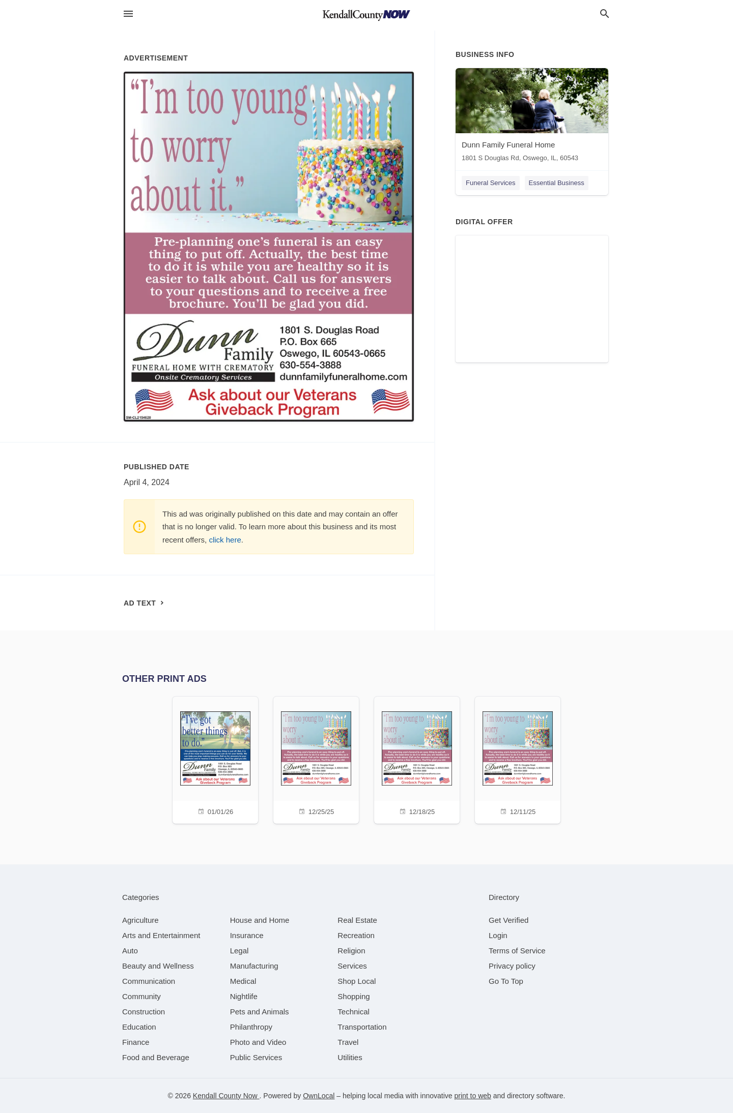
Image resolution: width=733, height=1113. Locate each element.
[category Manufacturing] (254, 965)
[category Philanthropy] (251, 1026)
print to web (473, 1096)
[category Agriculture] (140, 920)
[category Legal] (239, 950)
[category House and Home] (260, 920)
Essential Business (556, 183)
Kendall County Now (226, 1096)
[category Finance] (135, 1042)
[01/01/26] (215, 759)
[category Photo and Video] (258, 1042)
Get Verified (508, 920)
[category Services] (352, 965)
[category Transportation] (361, 1026)
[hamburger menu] (128, 14)
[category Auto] (130, 950)
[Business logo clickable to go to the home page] (366, 15)
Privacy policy (512, 965)
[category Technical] (353, 1011)
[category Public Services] (256, 1057)
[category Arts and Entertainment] (161, 935)
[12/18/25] (417, 759)
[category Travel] (347, 1042)
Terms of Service (517, 950)
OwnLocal (318, 1096)
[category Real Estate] (357, 920)
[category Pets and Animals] (259, 1011)
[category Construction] (143, 1011)
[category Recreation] (356, 935)
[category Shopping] (353, 996)
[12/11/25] (517, 759)
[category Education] (139, 1026)
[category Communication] (148, 981)
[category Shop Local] (356, 981)
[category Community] (141, 996)
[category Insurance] (247, 935)
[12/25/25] (316, 759)
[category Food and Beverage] (155, 1057)
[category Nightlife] (244, 996)
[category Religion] (351, 950)
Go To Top (506, 981)
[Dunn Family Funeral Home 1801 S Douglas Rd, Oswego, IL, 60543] (532, 117)
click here (225, 539)
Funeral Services (491, 183)
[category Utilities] (349, 1057)
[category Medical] (243, 981)
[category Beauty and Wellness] (158, 965)
